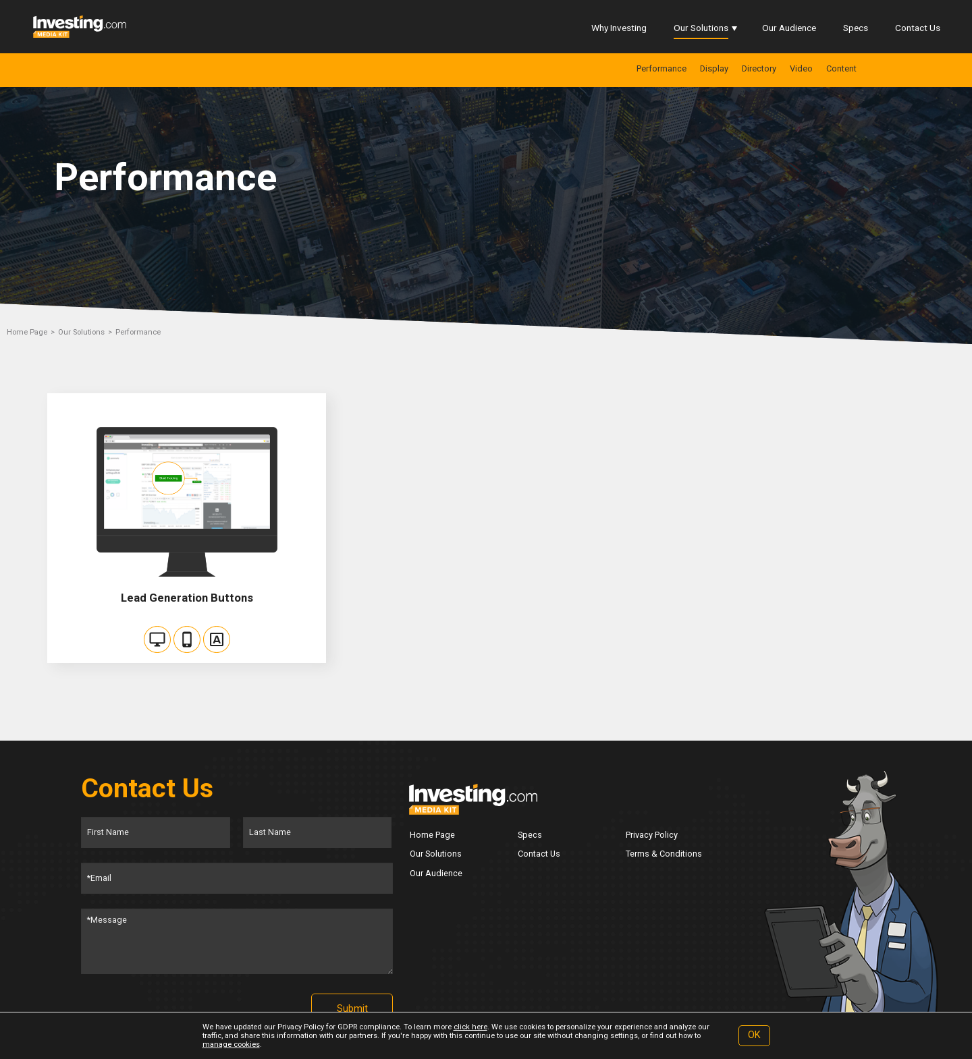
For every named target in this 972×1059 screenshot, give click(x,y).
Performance (661, 68)
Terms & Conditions (664, 854)
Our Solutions (701, 27)
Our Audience (789, 27)
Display (714, 68)
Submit (352, 1008)
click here (470, 1027)
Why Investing (619, 27)
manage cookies (231, 1044)
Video (801, 68)
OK (754, 1035)
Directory (759, 68)
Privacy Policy (652, 835)
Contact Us (917, 27)
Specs (855, 27)
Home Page (27, 332)
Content (841, 68)
